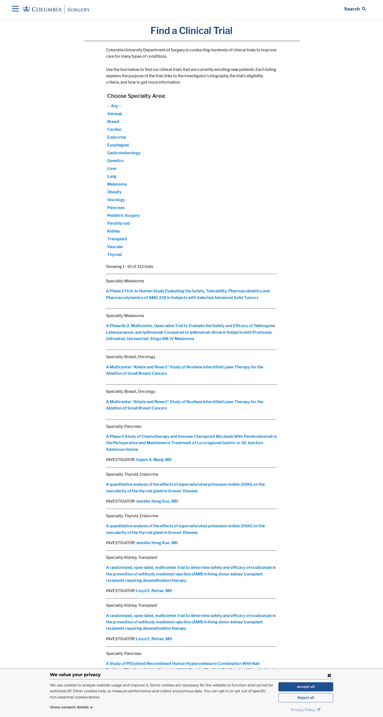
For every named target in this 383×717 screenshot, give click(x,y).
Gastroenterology (124, 153)
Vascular (115, 246)
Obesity (114, 192)
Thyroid (114, 254)
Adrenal (114, 113)
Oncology (116, 200)
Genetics (115, 160)
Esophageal (118, 145)
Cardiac (114, 129)
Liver (112, 168)
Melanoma (117, 184)
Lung (112, 176)
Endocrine (116, 137)
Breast (113, 121)
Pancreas (116, 207)
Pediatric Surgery (123, 215)
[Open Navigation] (15, 9)
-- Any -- (114, 106)
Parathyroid (118, 223)
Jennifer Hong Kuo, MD (157, 501)
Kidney (113, 231)
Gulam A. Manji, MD (154, 459)
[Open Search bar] (355, 9)
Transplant (117, 239)
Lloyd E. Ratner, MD (154, 590)
